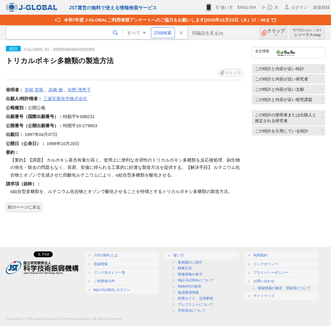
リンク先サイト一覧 (109, 272)
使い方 (227, 7)
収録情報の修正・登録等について (284, 288)
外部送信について (192, 310)
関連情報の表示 (190, 274)
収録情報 (101, 264)
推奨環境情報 (188, 292)
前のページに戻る (24, 207)
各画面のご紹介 (190, 262)
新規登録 (321, 7)
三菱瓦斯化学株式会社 (65, 98)
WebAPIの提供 (189, 286)
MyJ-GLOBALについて (196, 280)
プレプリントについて (195, 305)
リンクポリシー (265, 264)
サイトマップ (263, 296)
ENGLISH (246, 7)
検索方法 (185, 268)
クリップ (276, 32)
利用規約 (260, 255)
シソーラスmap (307, 32)
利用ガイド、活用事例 (195, 298)
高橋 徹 (55, 89)
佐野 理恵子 (79, 89)
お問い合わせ (263, 281)
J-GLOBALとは (106, 255)
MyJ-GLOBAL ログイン (112, 290)
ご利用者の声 (104, 281)
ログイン (299, 7)
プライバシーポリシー (271, 272)
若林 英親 (34, 89)
